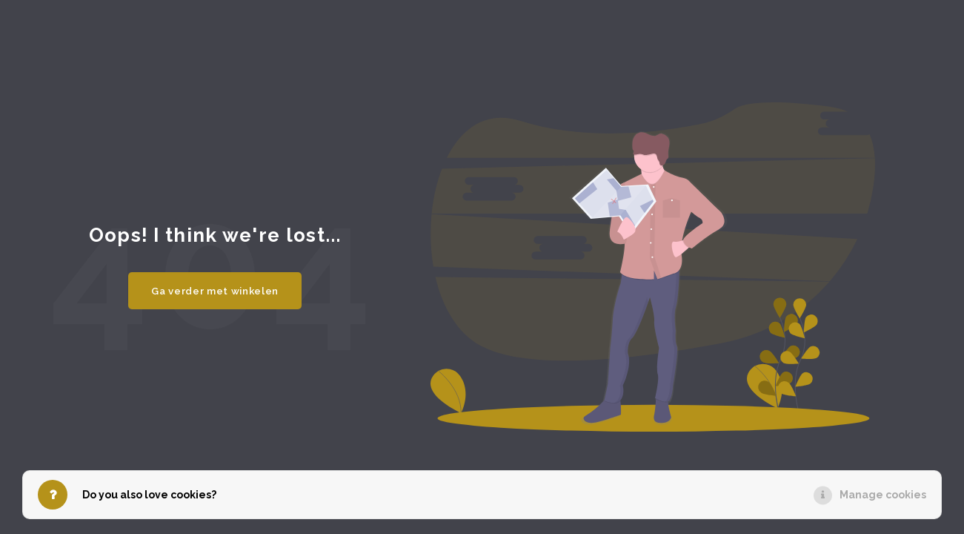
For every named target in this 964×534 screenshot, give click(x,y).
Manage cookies (883, 495)
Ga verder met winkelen (215, 291)
